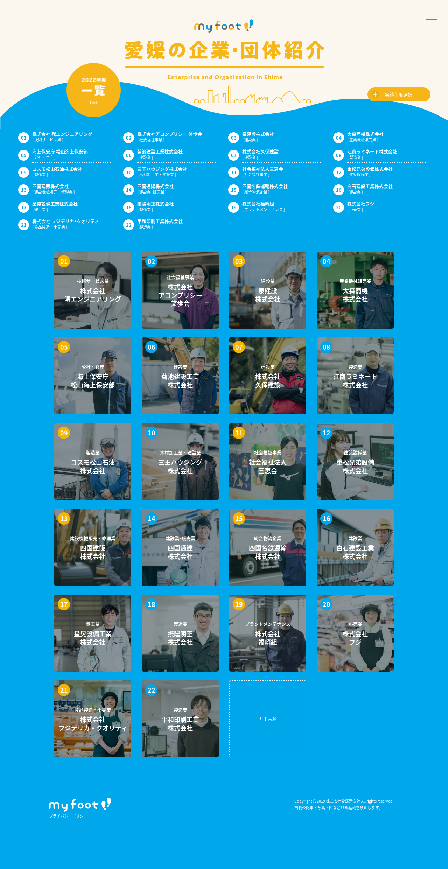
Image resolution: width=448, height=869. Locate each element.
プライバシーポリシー (68, 816)
